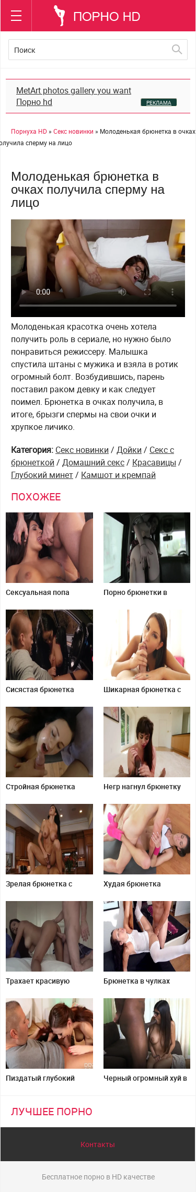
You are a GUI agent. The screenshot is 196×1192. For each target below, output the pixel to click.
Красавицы (154, 462)
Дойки (129, 449)
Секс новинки (82, 449)
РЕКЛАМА (158, 102)
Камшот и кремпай (118, 475)
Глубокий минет (42, 475)
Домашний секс (93, 462)
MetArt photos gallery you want (73, 90)
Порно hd (34, 102)
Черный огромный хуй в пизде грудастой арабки (145, 1082)
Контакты (97, 1144)
